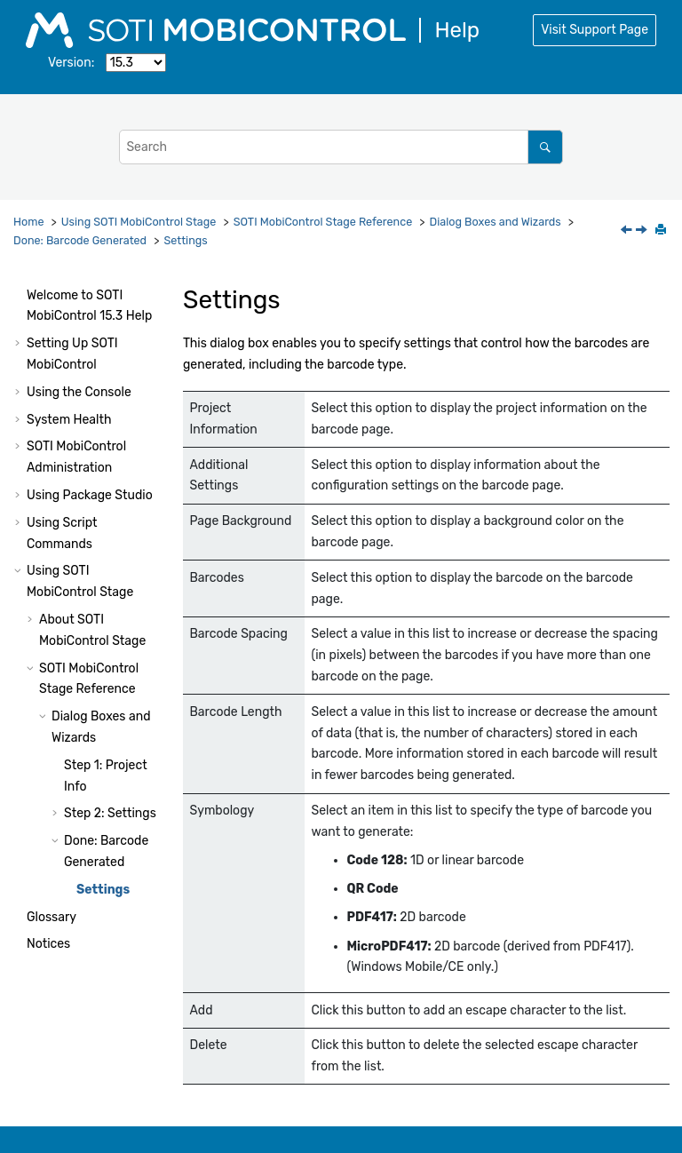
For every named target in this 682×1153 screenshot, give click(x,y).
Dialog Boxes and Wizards (495, 221)
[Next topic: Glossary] (643, 231)
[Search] (544, 147)
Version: (71, 62)
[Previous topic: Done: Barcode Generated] (628, 231)
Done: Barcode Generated (80, 240)
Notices (48, 943)
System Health (69, 419)
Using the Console (79, 392)
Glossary (51, 917)
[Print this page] (662, 231)
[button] (19, 295)
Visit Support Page (594, 29)
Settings (185, 240)
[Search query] (340, 147)
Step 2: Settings (110, 813)
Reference (323, 221)
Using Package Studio (90, 495)
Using (139, 221)
